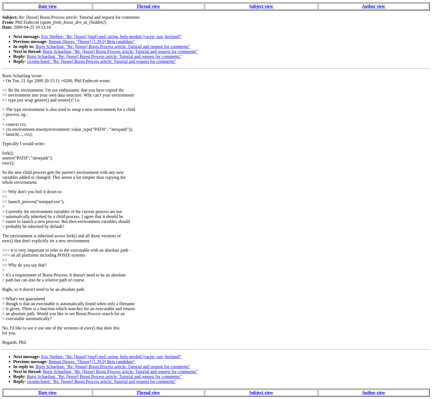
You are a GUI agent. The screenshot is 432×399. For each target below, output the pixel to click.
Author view (373, 6)
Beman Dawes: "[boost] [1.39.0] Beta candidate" (92, 41)
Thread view (148, 6)
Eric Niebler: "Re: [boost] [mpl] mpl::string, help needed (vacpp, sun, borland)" (111, 36)
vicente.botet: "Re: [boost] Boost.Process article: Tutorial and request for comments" (101, 61)
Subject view (261, 6)
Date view (47, 6)
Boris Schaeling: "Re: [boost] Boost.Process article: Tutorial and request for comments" (113, 46)
